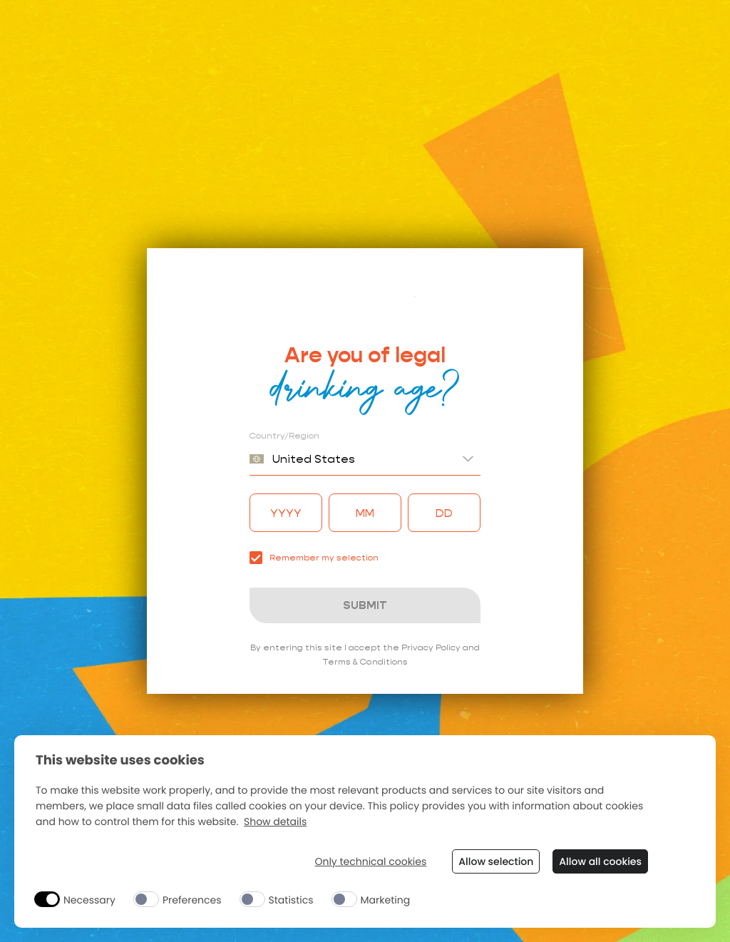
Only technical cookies (370, 862)
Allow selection (495, 861)
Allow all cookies (600, 861)
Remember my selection (314, 557)
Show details (275, 822)
